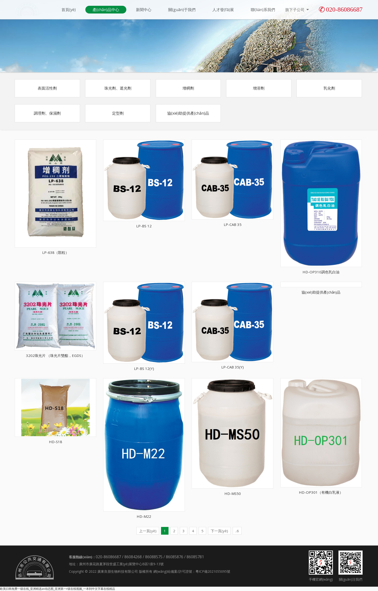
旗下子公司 (297, 9)
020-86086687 (341, 9)
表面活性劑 (47, 88)
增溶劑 (258, 88)
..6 (237, 530)
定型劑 (118, 113)
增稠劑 (188, 88)
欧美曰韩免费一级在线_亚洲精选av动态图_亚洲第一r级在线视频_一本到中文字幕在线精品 (57, 589)
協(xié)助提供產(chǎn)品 (188, 113)
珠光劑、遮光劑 (117, 88)
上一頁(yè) (147, 530)
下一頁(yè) (219, 530)
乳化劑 (329, 88)
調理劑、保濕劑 (47, 113)
